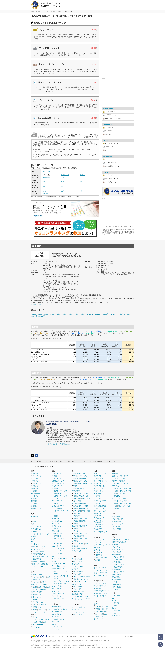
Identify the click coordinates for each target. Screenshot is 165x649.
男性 (44, 186)
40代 (81, 191)
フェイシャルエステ (100, 570)
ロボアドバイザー (37, 566)
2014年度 (97, 314)
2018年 (69, 314)
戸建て (43, 577)
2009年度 (34, 316)
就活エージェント (100, 473)
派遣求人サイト (99, 508)
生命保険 (34, 498)
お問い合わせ (82, 636)
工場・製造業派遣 (100, 506)
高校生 (75, 543)
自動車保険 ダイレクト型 (120, 539)
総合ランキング (47, 171)
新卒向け (98, 560)
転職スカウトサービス (101, 488)
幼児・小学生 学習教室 (79, 548)
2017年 (75, 314)
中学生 (81, 543)
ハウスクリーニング (58, 483)
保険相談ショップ (37, 508)
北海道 (75, 493)
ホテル (54, 624)
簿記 (79, 574)
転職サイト (97, 483)
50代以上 (45, 193)
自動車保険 (34, 473)
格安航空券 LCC (57, 617)
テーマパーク (98, 619)
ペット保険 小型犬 (118, 549)
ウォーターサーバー (58, 473)
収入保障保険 (118, 567)
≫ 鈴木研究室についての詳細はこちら (59, 444)
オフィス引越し (57, 586)
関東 (44, 181)
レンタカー (56, 523)
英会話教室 (75, 564)
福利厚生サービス (58, 594)
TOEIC (75, 576)
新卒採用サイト (99, 517)
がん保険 (34, 503)
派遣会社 (97, 503)
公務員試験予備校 (78, 594)
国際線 (62, 619)
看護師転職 (97, 493)
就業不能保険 (116, 574)
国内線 (56, 619)
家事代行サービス (58, 481)
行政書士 (76, 579)
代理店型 (35, 478)
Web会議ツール (99, 547)
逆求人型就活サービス (101, 478)
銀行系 (34, 546)
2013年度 (105, 314)
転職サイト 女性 (99, 486)
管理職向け (99, 555)
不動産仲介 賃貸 (36, 592)
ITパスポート (83, 581)
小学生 (87, 543)
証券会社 (35, 521)
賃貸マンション (36, 597)
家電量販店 (116, 516)
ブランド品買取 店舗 (59, 584)
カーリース (56, 528)
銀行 (33, 524)
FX (32, 541)
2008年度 (41, 316)
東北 (35, 619)
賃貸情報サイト (36, 594)
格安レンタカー (57, 526)
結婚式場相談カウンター (102, 591)
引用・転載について (93, 636)
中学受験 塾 (76, 516)
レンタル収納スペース (61, 511)
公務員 (75, 581)
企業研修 (97, 550)
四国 (115, 493)
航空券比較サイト (58, 611)
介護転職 (97, 496)
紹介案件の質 (46, 177)
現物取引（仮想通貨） (39, 561)
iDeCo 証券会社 (36, 529)
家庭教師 (75, 546)
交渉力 (63, 177)
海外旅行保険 (35, 493)
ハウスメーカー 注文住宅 (38, 612)
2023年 (39, 314)
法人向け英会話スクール (80, 596)
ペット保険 (34, 496)
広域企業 (117, 496)
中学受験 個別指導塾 (79, 521)
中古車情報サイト (58, 533)
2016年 (81, 314)
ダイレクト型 (36, 476)
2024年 (33, 314)
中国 (129, 491)
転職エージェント (100, 491)
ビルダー (35, 617)
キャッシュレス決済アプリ (40, 556)
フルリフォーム (37, 602)
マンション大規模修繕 (38, 589)
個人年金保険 (116, 587)
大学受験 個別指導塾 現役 (80, 478)
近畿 (81, 181)
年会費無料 (36, 554)
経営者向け (99, 552)
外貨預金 (34, 536)
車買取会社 (56, 531)
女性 (62, 186)
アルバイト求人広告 (100, 532)
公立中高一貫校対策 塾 (79, 526)
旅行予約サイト (57, 606)
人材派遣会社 (98, 528)
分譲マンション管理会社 (39, 584)
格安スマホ (124, 483)
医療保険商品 (116, 554)
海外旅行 (64, 609)
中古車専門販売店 (59, 538)
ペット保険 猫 (117, 552)
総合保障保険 (116, 584)
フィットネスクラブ (78, 607)
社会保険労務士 (84, 576)
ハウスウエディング (100, 583)
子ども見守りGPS (58, 598)
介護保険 (115, 582)
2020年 (57, 314)
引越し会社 (56, 518)
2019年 (63, 314)
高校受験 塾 (76, 491)
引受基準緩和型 (119, 559)
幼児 (74, 561)
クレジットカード (37, 549)
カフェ (54, 561)
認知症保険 (116, 577)
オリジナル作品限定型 (61, 576)
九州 (48, 587)
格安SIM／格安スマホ (119, 481)
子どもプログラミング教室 (81, 599)
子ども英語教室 (77, 559)
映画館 (96, 604)
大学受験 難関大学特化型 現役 (82, 483)
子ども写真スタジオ (58, 566)
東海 (62, 181)
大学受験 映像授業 (78, 488)
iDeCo (114, 608)
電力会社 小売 (56, 596)
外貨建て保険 (116, 579)
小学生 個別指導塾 (78, 536)
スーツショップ (117, 524)
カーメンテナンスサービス (61, 558)
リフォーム (34, 599)
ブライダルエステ (100, 568)
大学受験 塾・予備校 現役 (80, 473)
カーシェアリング (58, 521)
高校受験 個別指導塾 (79, 503)
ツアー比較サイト (58, 622)
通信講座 (75, 569)
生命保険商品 (116, 562)
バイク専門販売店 (59, 548)
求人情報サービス (100, 511)
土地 (48, 577)
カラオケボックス (100, 616)
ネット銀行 (34, 531)
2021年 (51, 314)
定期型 (122, 557)
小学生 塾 (75, 531)
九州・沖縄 (77, 501)
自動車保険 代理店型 (119, 542)
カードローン (35, 544)
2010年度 (127, 314)
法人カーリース (99, 540)
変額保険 (115, 589)
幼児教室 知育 (76, 551)
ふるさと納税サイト (58, 506)
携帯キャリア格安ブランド (121, 476)
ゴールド (44, 554)
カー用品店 (116, 526)
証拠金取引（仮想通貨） (40, 564)
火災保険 (34, 491)
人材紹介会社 (98, 525)
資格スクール (76, 584)
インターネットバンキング (40, 534)
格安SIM (116, 483)
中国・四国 (86, 498)
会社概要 (51, 636)
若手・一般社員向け (102, 557)
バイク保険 (34, 481)
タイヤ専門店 (116, 529)
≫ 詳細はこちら (36, 304)
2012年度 (112, 314)
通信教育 (75, 541)
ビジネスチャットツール (102, 545)
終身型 (116, 557)
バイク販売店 (56, 546)
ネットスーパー (57, 498)
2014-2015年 (89, 314)
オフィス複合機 (57, 591)
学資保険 (34, 506)
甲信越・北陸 (83, 496)
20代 (44, 191)
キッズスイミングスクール (80, 612)
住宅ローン (34, 539)
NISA (32, 519)
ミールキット (56, 493)
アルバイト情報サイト (101, 481)
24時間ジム (76, 609)
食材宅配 (55, 488)
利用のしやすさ (108, 109)
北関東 (41, 619)
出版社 (56, 578)
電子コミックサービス (59, 571)
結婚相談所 (97, 588)
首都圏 (34, 587)
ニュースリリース (60, 636)
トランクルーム (57, 508)
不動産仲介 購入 (36, 579)
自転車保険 (34, 488)
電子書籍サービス (58, 568)
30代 (62, 191)
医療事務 (80, 571)
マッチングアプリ (100, 596)
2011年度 (120, 314)
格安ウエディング (100, 586)
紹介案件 (82, 175)
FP (74, 571)
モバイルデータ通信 (119, 478)
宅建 (74, 574)
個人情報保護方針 (72, 636)
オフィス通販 (56, 588)
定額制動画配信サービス (60, 563)
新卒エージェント (100, 521)
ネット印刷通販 (99, 542)
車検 (53, 556)
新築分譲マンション (37, 607)
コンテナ (57, 513)
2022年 (45, 314)
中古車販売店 (56, 536)
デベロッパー (36, 627)
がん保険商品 (116, 569)
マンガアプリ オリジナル (60, 581)
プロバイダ (116, 486)
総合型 (56, 573)
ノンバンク (42, 546)
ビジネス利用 (58, 627)
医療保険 (34, 501)
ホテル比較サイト (58, 614)
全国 (105, 614)
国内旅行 (57, 609)
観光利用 (57, 629)
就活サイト (97, 476)
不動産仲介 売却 (36, 574)
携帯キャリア (116, 473)
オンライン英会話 (78, 566)
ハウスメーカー (37, 624)
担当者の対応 (65, 175)
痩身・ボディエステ (100, 573)
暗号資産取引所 (36, 559)
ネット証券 (34, 516)
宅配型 (56, 516)
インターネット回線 (119, 498)
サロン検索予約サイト (101, 575)
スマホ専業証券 (36, 526)
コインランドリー (58, 486)
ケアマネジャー (86, 579)
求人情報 (103, 636)
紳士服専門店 (116, 521)
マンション (36, 577)
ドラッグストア (117, 519)
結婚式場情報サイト (100, 593)
